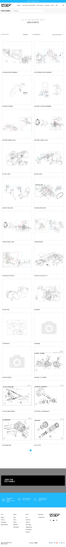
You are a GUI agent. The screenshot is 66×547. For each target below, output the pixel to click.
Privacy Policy (28, 529)
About (52, 5)
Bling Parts (15, 524)
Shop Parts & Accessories (28, 5)
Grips (14, 517)
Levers (14, 519)
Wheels (14, 522)
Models (19, 5)
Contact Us (28, 519)
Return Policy (28, 524)
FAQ (26, 517)
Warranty (28, 532)
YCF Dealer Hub (41, 517)
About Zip (28, 522)
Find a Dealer (3, 522)
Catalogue (47, 5)
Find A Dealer (40, 5)
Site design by (33, 542)
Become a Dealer (4, 524)
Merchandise (16, 527)
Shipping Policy (29, 527)
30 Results (25, 34)
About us (3, 519)
